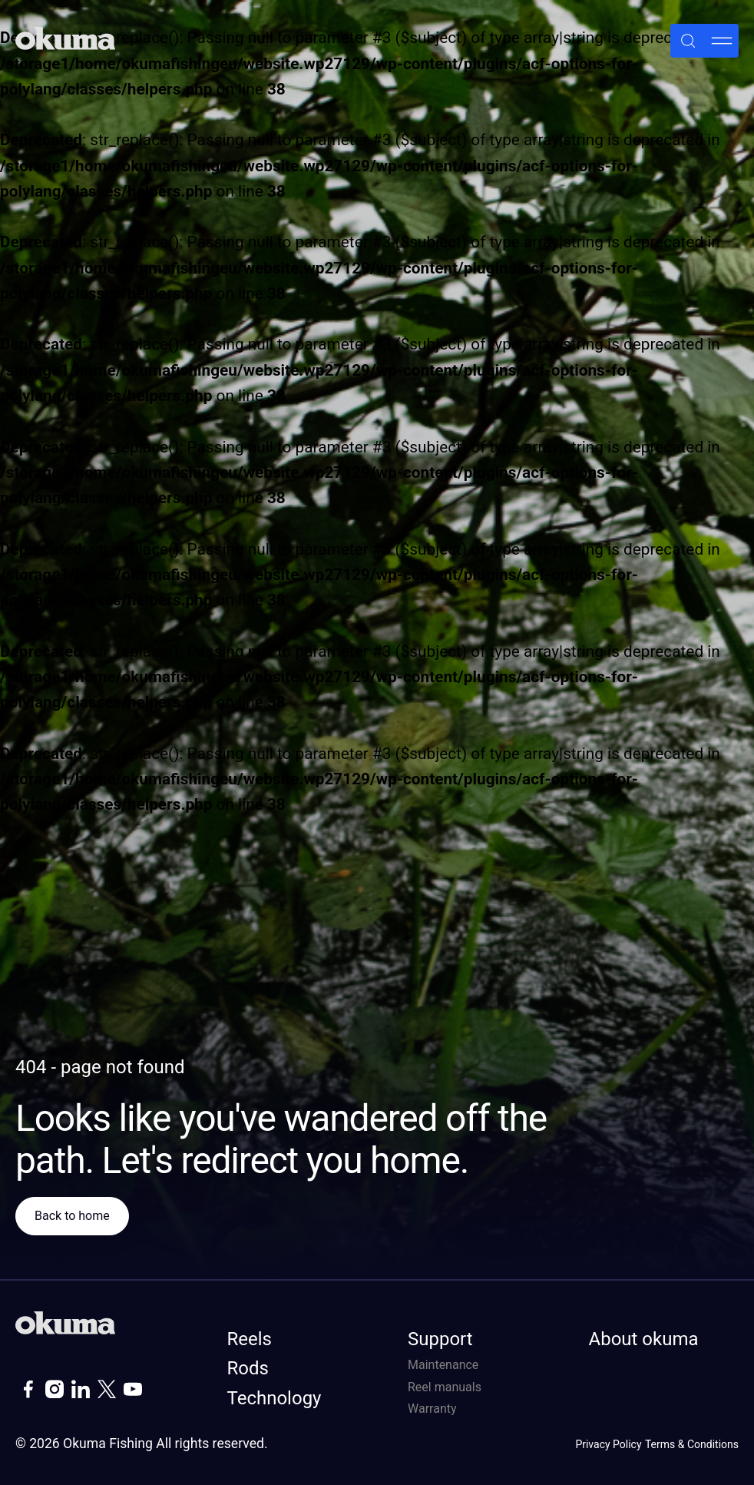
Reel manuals (444, 1387)
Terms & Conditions (692, 1444)
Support (440, 1339)
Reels (249, 1339)
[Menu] (722, 41)
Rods (248, 1368)
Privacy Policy (608, 1444)
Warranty (432, 1408)
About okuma (644, 1339)
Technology (274, 1398)
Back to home (72, 1215)
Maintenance (443, 1364)
